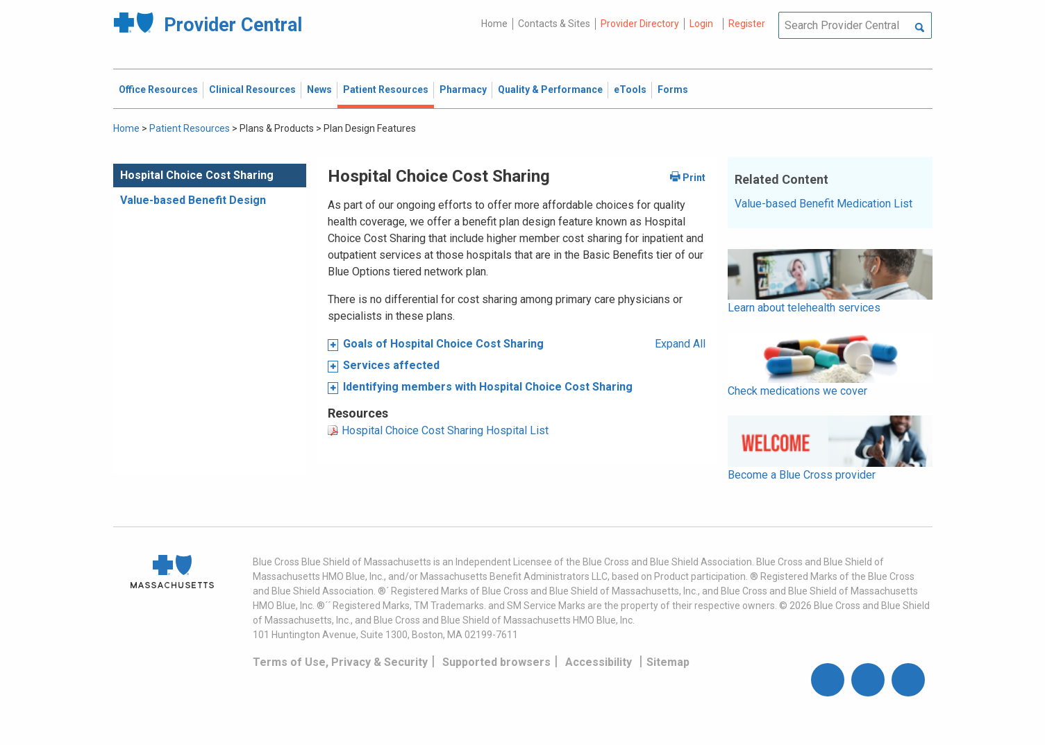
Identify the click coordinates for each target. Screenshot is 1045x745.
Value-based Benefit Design (193, 200)
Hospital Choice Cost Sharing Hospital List (445, 430)
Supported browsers (496, 662)
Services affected (391, 365)
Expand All (680, 343)
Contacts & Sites (554, 23)
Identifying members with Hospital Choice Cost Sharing (488, 386)
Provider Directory (640, 23)
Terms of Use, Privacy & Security (340, 662)
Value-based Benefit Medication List (823, 203)
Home (494, 23)
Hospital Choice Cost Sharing (197, 175)
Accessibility (598, 662)
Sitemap (667, 662)
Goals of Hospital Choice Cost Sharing (443, 343)
